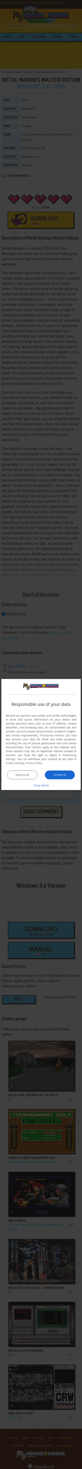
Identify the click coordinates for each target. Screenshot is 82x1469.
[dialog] (41, 734)
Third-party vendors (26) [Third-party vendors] (55, 735)
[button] (41, 785)
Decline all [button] (22, 775)
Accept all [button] (60, 775)
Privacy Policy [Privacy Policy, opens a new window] (34, 763)
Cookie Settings (15, 763)
